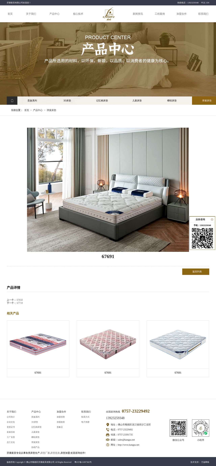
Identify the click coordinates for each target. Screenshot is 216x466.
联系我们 (203, 13)
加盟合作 (182, 13)
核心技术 (78, 13)
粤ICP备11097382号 (83, 462)
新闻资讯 (138, 13)
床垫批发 (55, 453)
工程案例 (160, 13)
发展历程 (11, 432)
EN (208, 3)
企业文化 (11, 422)
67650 (20, 300)
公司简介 (11, 417)
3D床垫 (34, 422)
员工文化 (11, 442)
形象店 (60, 427)
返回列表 (197, 271)
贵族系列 (35, 417)
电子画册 (85, 422)
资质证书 (11, 427)
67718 (20, 303)
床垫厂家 (45, 453)
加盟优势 (61, 417)
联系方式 (85, 417)
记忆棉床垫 (36, 427)
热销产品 (35, 447)
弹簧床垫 (51, 110)
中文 (203, 3)
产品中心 (54, 13)
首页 (10, 13)
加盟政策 (61, 422)
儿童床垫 (35, 432)
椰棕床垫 (35, 437)
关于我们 (31, 13)
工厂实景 (11, 437)
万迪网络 (205, 462)
